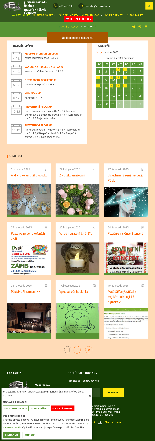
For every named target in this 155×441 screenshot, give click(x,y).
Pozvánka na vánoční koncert (125, 233)
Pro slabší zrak (104, 411)
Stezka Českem (79, 19)
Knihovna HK (33, 93)
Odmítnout (30, 435)
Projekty (114, 15)
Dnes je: (109, 58)
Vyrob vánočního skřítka (73, 292)
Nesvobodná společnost (40, 80)
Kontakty (134, 15)
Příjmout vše (11, 435)
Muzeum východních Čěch (41, 53)
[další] (77, 350)
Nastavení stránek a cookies (95, 414)
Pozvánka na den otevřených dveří (28, 236)
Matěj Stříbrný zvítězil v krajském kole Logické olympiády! (122, 297)
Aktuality (21, 15)
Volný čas (91, 15)
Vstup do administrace (107, 408)
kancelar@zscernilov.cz (97, 6)
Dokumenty (69, 15)
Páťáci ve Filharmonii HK (25, 292)
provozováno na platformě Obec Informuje (94, 422)
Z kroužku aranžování (72, 175)
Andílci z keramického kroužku (29, 175)
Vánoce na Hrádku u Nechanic (44, 66)
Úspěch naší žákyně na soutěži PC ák (126, 177)
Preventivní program (38, 106)
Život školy (43, 15)
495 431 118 (66, 6)
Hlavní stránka (69, 27)
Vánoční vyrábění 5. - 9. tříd (75, 233)
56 (88, 349)
